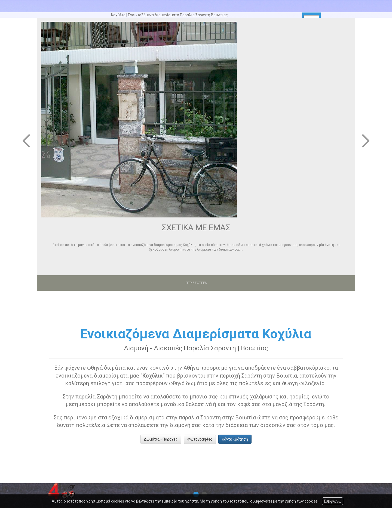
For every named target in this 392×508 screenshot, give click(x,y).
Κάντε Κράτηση (235, 439)
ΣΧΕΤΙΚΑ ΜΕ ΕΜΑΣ (196, 227)
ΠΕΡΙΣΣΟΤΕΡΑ (196, 283)
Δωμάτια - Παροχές (161, 439)
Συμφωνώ (333, 501)
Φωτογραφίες (199, 439)
